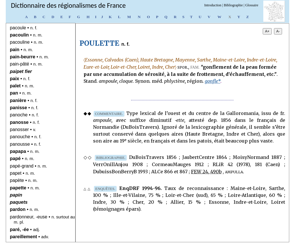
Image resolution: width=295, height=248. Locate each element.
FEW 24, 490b (206, 171)
